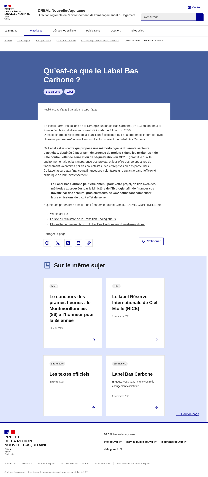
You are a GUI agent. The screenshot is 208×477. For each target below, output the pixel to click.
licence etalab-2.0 (75, 472)
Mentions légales (46, 463)
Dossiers (116, 30)
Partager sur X (57, 243)
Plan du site (10, 463)
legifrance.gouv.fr (172, 441)
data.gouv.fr (111, 449)
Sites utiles (137, 30)
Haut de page (189, 414)
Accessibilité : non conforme (75, 463)
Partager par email (78, 243)
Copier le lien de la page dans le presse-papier (89, 243)
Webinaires (57, 213)
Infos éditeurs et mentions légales (133, 463)
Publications (93, 30)
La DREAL (10, 30)
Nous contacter (103, 463)
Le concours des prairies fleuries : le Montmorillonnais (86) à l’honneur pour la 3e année (71, 308)
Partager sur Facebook (47, 243)
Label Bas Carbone (66, 40)
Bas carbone (53, 91)
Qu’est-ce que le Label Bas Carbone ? (100, 40)
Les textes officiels (69, 374)
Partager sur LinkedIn (68, 243)
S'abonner (151, 241)
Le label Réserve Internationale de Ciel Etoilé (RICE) (134, 302)
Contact (196, 7)
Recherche (200, 17)
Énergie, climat (43, 40)
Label (69, 91)
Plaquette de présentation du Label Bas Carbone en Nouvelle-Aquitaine (97, 224)
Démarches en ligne (64, 30)
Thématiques (34, 30)
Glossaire (27, 463)
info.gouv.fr (111, 441)
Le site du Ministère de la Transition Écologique (81, 219)
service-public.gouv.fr (139, 441)
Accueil (8, 40)
